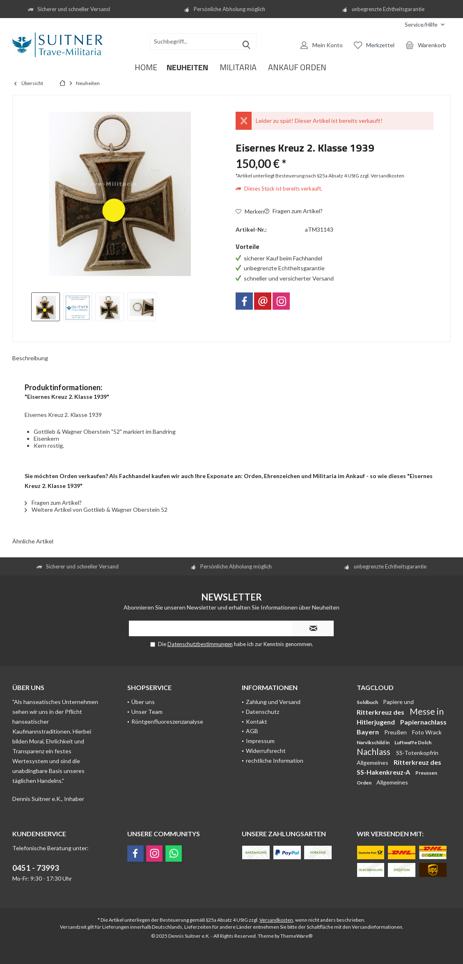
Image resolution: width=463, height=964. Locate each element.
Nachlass (374, 751)
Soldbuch (368, 702)
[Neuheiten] (187, 67)
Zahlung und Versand (273, 701)
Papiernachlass (423, 722)
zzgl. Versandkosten (382, 176)
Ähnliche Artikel (32, 541)
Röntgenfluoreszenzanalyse (167, 721)
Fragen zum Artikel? (293, 210)
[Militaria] (238, 67)
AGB (252, 730)
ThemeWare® (296, 936)
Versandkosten (276, 920)
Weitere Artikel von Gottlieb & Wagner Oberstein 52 (96, 509)
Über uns (143, 701)
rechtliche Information (274, 760)
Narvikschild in (373, 742)
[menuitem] (392, 24)
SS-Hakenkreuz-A (384, 772)
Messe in (427, 711)
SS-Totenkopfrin (417, 752)
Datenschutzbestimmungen (200, 644)
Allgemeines (373, 762)
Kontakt (256, 721)
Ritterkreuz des (381, 712)
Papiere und (398, 701)
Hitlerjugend (376, 722)
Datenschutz (262, 711)
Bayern (368, 732)
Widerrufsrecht (266, 750)
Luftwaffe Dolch (412, 742)
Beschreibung (30, 357)
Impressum (260, 740)
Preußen (396, 732)
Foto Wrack (427, 732)
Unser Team (147, 711)
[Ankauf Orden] (297, 67)
